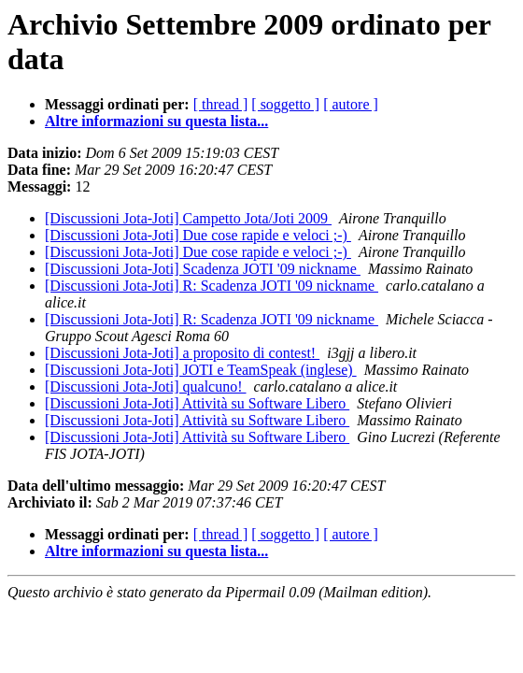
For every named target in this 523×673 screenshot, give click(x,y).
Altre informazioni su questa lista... (156, 121)
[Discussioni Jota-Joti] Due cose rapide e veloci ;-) (198, 235)
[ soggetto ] (285, 104)
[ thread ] (220, 104)
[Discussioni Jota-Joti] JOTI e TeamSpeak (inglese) (201, 370)
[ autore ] (350, 104)
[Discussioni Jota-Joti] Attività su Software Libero (197, 403)
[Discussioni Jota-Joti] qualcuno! (146, 386)
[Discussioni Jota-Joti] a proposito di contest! (182, 353)
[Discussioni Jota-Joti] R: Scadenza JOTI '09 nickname (211, 286)
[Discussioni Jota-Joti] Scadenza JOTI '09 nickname (202, 269)
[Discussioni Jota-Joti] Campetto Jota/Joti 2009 (188, 218)
